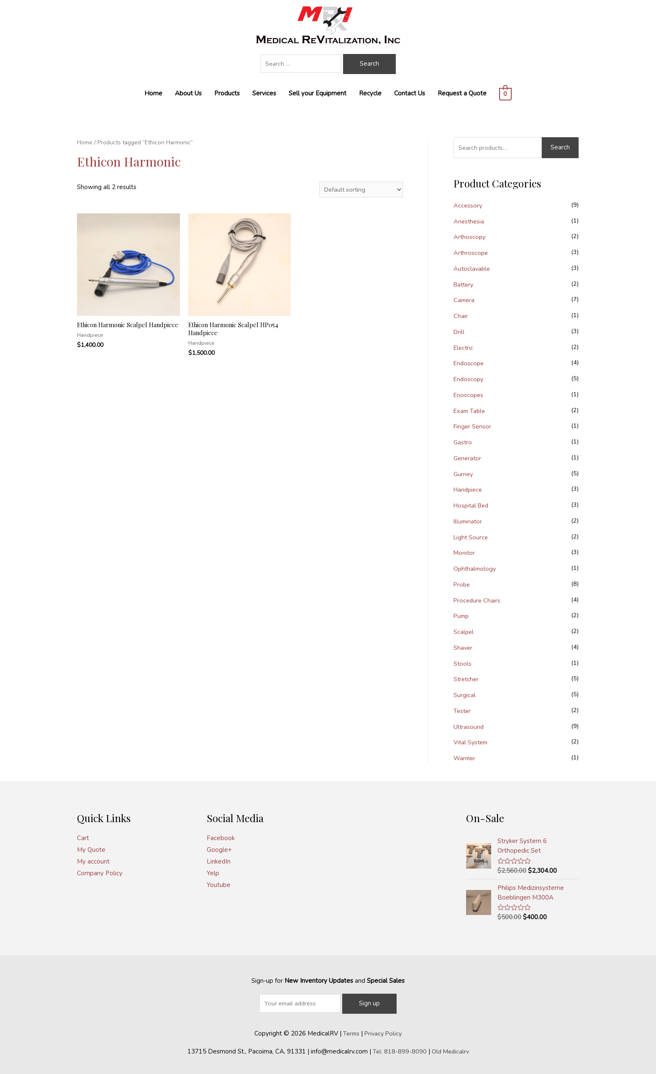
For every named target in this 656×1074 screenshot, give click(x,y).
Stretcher (467, 679)
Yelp (213, 873)
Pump (462, 616)
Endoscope (469, 363)
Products (227, 93)
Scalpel (464, 632)
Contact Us (409, 93)
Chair (461, 316)
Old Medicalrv (450, 1051)
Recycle (370, 93)
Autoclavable (473, 268)
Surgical (465, 695)
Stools (463, 663)
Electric (464, 347)
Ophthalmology (476, 568)
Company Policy (100, 873)
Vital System (472, 742)
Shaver (463, 647)
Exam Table (470, 411)
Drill (459, 332)
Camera (465, 300)
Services (264, 93)
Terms (350, 1033)
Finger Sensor (473, 426)
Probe (462, 584)
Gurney (464, 474)
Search (560, 147)
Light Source (471, 537)
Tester (463, 711)
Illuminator (469, 521)
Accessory (468, 205)
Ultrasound (469, 727)
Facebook (221, 838)
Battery (465, 284)
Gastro (463, 442)
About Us (188, 93)
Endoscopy (469, 379)
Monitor (465, 553)
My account (93, 861)
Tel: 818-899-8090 (399, 1051)
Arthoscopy (470, 237)
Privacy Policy (383, 1033)
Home (153, 93)
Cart (83, 838)
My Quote (91, 850)
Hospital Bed (473, 505)
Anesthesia (469, 221)
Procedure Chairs (478, 600)
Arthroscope (471, 253)
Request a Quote (462, 93)
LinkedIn (219, 861)
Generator (468, 458)
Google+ (219, 850)
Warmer (465, 758)
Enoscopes (469, 395)
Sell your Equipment (317, 93)
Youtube (219, 885)
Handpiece (469, 489)
